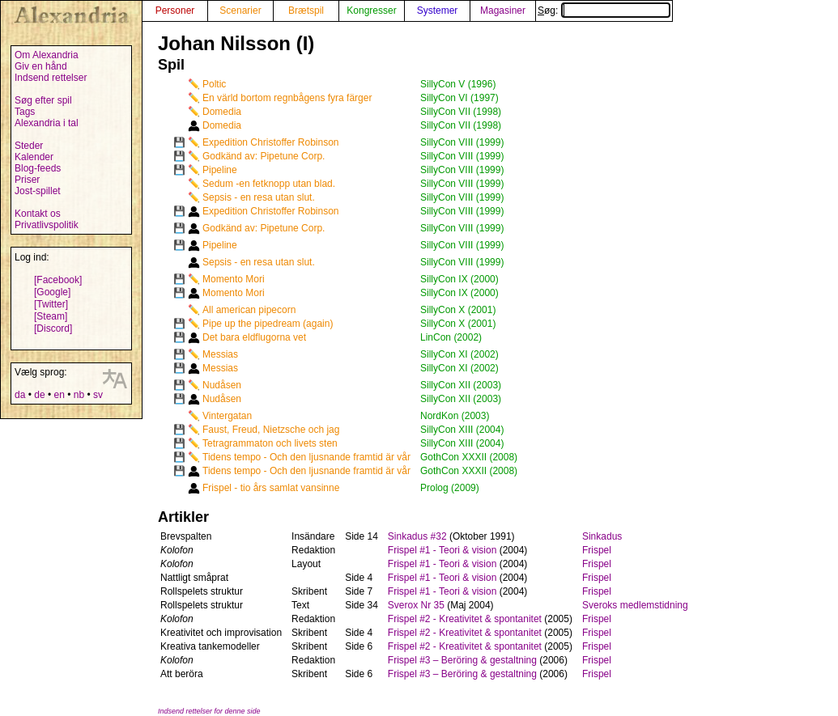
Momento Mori (233, 279)
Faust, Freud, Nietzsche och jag (270, 429)
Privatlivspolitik (47, 225)
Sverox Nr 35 (416, 605)
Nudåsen (221, 385)
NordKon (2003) (454, 416)
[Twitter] (51, 304)
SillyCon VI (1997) (459, 98)
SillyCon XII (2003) (460, 385)
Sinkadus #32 (417, 536)
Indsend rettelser (51, 77)
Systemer (437, 10)
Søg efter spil (43, 100)
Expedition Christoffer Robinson (270, 142)
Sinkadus (602, 536)
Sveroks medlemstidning (635, 605)
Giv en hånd (41, 66)
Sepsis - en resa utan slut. (258, 197)
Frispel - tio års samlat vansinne (270, 488)
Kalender (34, 157)
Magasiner (502, 10)
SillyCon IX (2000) (459, 279)
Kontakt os (38, 213)
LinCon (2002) (451, 337)
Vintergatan (227, 416)
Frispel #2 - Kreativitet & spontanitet (465, 619)
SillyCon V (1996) (458, 84)
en (58, 394)
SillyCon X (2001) (458, 310)
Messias (220, 354)
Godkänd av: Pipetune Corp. (263, 156)
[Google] (52, 292)
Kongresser (371, 10)
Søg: (604, 10)
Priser (27, 179)
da (20, 394)
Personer (175, 10)
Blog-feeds (38, 168)
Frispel (596, 550)
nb (79, 394)
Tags (25, 111)
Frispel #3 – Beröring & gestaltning (462, 660)
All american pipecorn (249, 310)
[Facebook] (58, 280)
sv (98, 394)
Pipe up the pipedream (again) (267, 323)
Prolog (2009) (449, 488)
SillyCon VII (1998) (460, 111)
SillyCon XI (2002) (459, 354)
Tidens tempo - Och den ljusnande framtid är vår (306, 457)
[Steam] (50, 316)
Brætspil (306, 10)
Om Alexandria (47, 55)
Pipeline (219, 170)
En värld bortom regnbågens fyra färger (287, 98)
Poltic (214, 84)
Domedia (221, 111)
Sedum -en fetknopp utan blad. (268, 183)
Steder (29, 145)
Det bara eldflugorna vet (254, 337)
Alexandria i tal (47, 123)
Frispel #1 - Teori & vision (442, 550)
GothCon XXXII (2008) (468, 457)
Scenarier (240, 10)
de (39, 394)
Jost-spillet (38, 191)
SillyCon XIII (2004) (462, 429)
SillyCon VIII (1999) (462, 142)
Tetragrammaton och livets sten (270, 443)
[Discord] (53, 328)
